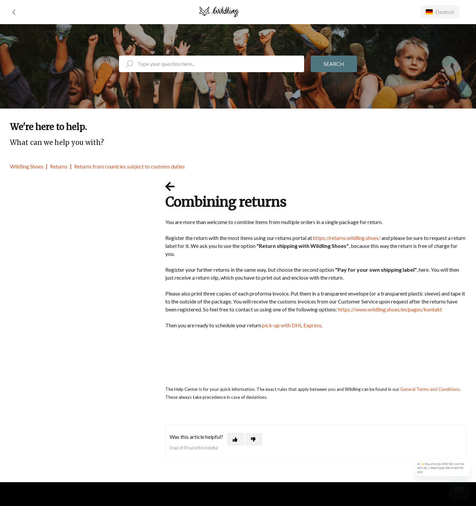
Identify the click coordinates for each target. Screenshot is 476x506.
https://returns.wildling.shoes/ (346, 238)
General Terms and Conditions (430, 389)
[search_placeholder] (211, 64)
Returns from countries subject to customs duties (129, 166)
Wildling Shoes (26, 166)
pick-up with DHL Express (291, 325)
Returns (58, 166)
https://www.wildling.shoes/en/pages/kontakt (390, 309)
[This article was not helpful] (253, 439)
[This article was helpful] (235, 439)
